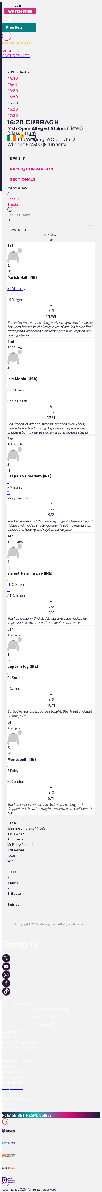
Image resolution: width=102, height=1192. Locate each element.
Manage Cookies (16, 1077)
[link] (19, 51)
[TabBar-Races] (8, 1185)
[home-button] (7, 18)
